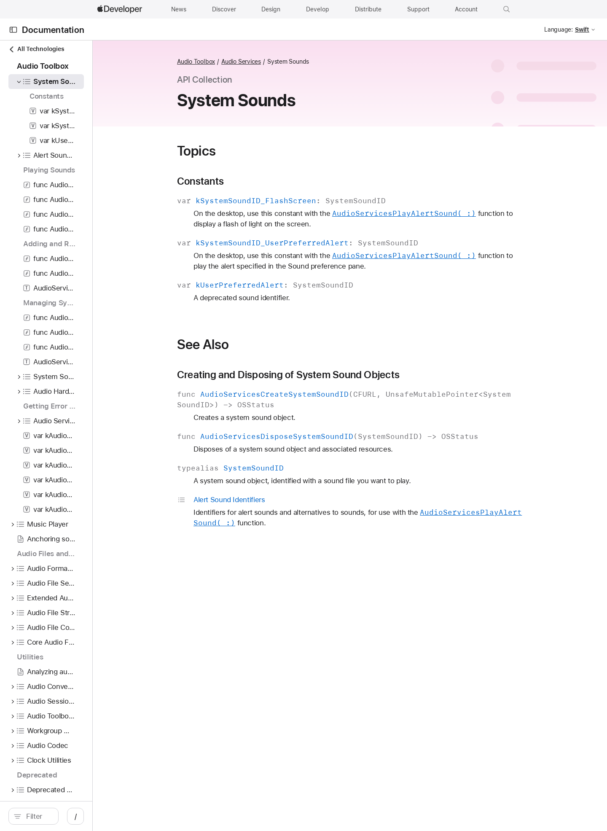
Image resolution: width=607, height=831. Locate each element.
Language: (558, 29)
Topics (241, 151)
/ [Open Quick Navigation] (165, 816)
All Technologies (36, 49)
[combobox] (82, 816)
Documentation (53, 29)
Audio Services (286, 61)
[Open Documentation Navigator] (13, 30)
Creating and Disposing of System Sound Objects (333, 375)
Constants (245, 181)
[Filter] (82, 816)
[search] (78, 816)
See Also (248, 344)
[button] (506, 9)
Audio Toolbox (241, 61)
